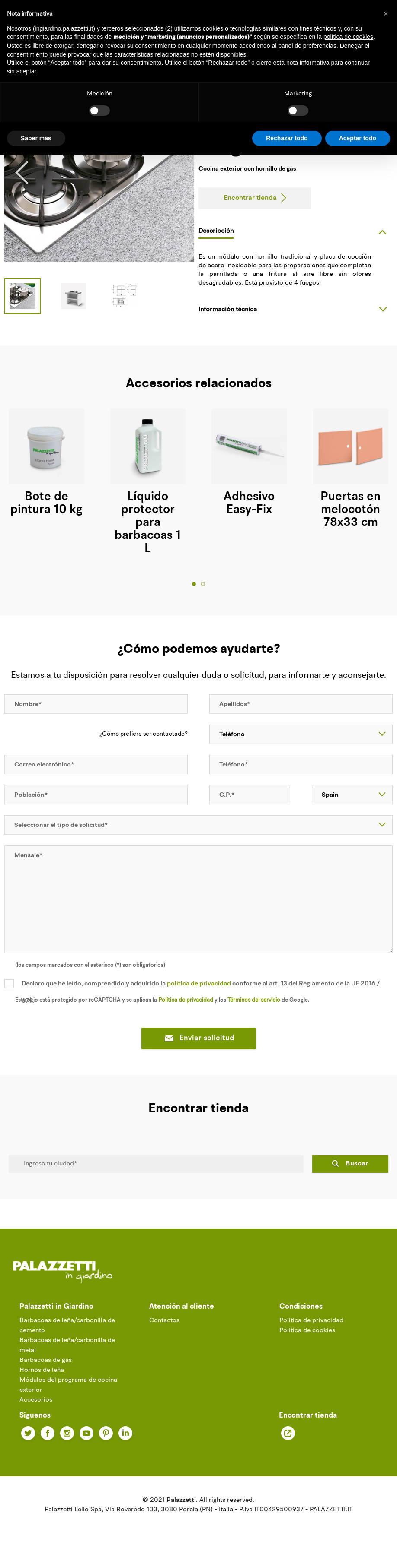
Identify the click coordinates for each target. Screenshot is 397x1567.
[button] (386, 14)
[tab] (295, 231)
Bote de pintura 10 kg (46, 503)
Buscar (357, 1164)
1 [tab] (194, 584)
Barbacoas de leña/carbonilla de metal (67, 1345)
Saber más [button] (36, 138)
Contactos (164, 1320)
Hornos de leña (41, 1370)
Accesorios (35, 1400)
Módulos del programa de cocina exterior (68, 1385)
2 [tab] (203, 584)
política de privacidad (199, 984)
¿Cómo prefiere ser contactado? (143, 734)
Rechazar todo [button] (286, 138)
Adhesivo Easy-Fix (249, 503)
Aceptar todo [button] (357, 138)
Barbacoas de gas (45, 1360)
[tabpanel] (148, 482)
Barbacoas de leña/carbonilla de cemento (67, 1325)
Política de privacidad (311, 1320)
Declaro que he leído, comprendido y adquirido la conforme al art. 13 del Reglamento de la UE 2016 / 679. (201, 992)
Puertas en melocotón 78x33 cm (350, 510)
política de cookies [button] (348, 36)
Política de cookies (307, 1330)
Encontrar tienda (250, 198)
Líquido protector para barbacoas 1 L (148, 523)
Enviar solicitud (198, 1038)
